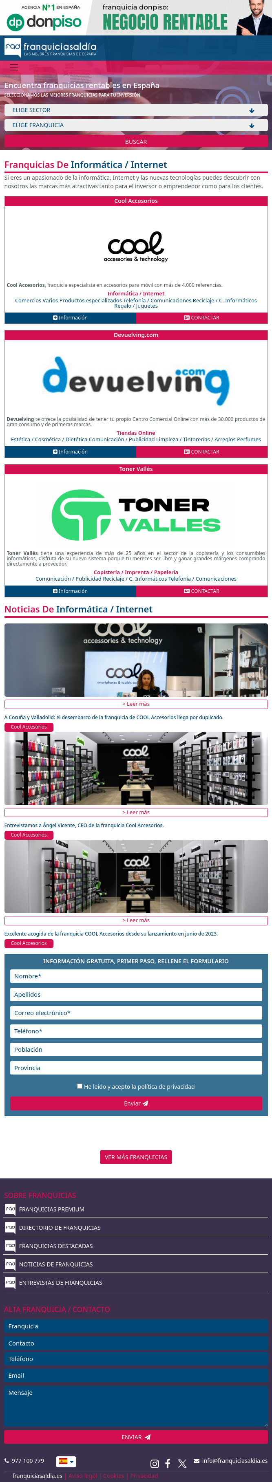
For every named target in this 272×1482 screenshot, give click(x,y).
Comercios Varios (37, 300)
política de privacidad (166, 1086)
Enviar (136, 1103)
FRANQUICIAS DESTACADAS (49, 1246)
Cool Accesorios (136, 201)
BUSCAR (136, 141)
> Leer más (136, 703)
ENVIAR (136, 1437)
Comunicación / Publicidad (122, 439)
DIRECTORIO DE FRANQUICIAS (53, 1227)
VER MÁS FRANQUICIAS (136, 1157)
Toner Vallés (136, 469)
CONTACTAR (201, 317)
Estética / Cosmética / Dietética (50, 439)
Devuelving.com (136, 335)
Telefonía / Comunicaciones (158, 300)
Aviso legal (83, 1476)
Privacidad (144, 1476)
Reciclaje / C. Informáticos (225, 300)
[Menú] (14, 67)
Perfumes (249, 439)
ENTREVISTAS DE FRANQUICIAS (53, 1282)
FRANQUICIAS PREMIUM (44, 1209)
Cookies (113, 1476)
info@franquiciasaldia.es (231, 1460)
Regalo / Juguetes (136, 305)
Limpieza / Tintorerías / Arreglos (196, 439)
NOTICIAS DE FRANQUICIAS (49, 1264)
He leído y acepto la (139, 1086)
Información (70, 317)
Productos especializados (92, 300)
